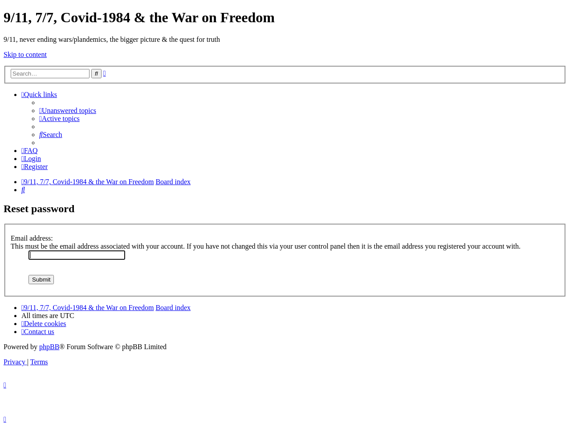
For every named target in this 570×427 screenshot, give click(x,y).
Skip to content (25, 54)
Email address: (32, 238)
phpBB (49, 346)
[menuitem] (67, 110)
